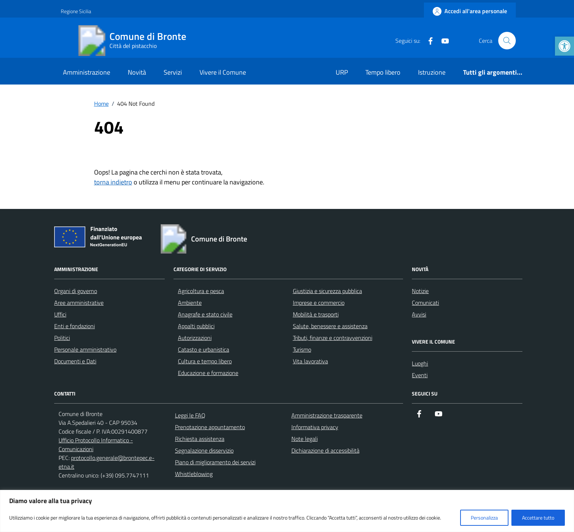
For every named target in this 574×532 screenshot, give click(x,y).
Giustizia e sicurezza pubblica (327, 290)
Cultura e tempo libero (205, 361)
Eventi (420, 375)
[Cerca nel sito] (507, 40)
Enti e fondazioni (74, 326)
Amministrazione (86, 72)
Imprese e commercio (318, 302)
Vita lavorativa (310, 361)
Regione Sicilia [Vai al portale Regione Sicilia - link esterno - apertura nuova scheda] (76, 11)
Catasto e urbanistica (203, 349)
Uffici (60, 314)
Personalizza (484, 517)
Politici (62, 337)
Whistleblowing (194, 473)
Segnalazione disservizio (204, 450)
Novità (137, 72)
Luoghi (420, 363)
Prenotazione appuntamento (210, 427)
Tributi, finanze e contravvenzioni (332, 337)
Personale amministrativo (85, 349)
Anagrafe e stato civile (205, 314)
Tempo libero (382, 72)
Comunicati (425, 302)
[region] (287, 511)
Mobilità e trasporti (316, 314)
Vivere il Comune (223, 72)
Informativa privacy (314, 427)
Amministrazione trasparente (326, 415)
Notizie (420, 290)
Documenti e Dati (75, 361)
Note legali (304, 438)
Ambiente (190, 302)
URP (342, 72)
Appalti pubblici (196, 326)
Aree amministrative (79, 302)
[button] (564, 46)
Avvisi (419, 314)
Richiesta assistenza (199, 438)
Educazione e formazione (208, 372)
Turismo (302, 349)
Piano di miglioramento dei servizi (215, 462)
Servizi (173, 72)
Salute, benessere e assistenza (330, 326)
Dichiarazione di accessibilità (325, 450)
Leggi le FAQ (190, 415)
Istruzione (432, 72)
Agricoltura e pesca (201, 290)
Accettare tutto (538, 517)
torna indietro (113, 182)
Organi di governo (75, 290)
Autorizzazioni (195, 337)
